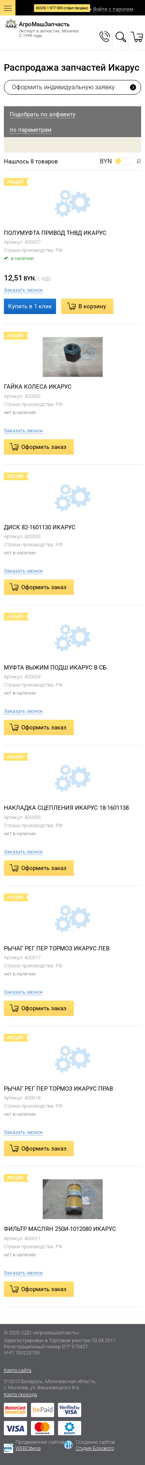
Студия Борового (95, 1448)
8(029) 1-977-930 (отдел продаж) (62, 8)
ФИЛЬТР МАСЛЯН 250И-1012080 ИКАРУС (60, 1228)
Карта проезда (20, 1394)
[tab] (72, 114)
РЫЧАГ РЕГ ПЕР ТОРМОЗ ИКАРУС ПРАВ (58, 1088)
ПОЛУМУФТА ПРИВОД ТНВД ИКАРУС (55, 232)
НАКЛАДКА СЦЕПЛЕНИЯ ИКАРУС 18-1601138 (66, 807)
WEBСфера (28, 1448)
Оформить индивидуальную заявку (63, 87)
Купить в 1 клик (30, 306)
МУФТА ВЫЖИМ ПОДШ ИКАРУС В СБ (55, 667)
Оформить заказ (44, 447)
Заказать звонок (23, 290)
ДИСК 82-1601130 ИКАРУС (39, 527)
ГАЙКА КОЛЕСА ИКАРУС (38, 386)
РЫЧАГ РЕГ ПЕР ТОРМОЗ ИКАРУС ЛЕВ (56, 948)
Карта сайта (17, 1370)
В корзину (92, 306)
